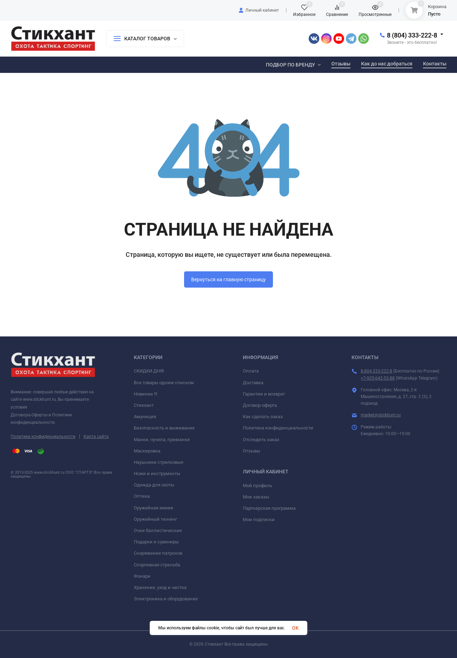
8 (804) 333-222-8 (412, 35)
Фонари (142, 576)
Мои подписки (259, 519)
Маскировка (147, 451)
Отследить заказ (261, 439)
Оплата (251, 371)
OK (295, 628)
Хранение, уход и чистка (160, 587)
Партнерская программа (269, 508)
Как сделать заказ (263, 416)
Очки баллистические (158, 530)
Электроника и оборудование (166, 598)
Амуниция (145, 416)
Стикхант (144, 405)
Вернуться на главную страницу (228, 279)
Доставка (253, 382)
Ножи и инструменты (157, 473)
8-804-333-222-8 (376, 371)
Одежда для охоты (154, 484)
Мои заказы (256, 497)
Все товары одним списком (164, 382)
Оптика (142, 496)
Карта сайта (96, 436)
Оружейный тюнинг (155, 519)
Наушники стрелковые (158, 462)
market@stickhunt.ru (381, 414)
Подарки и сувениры (156, 541)
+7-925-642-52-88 (378, 378)
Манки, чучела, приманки (162, 439)
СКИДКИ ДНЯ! (149, 371)
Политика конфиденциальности (43, 436)
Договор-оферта (260, 405)
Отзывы (251, 451)
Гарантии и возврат (264, 394)
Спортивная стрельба (157, 564)
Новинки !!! (145, 394)
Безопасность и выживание (164, 428)
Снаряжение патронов (158, 553)
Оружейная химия (153, 507)
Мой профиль (257, 485)
